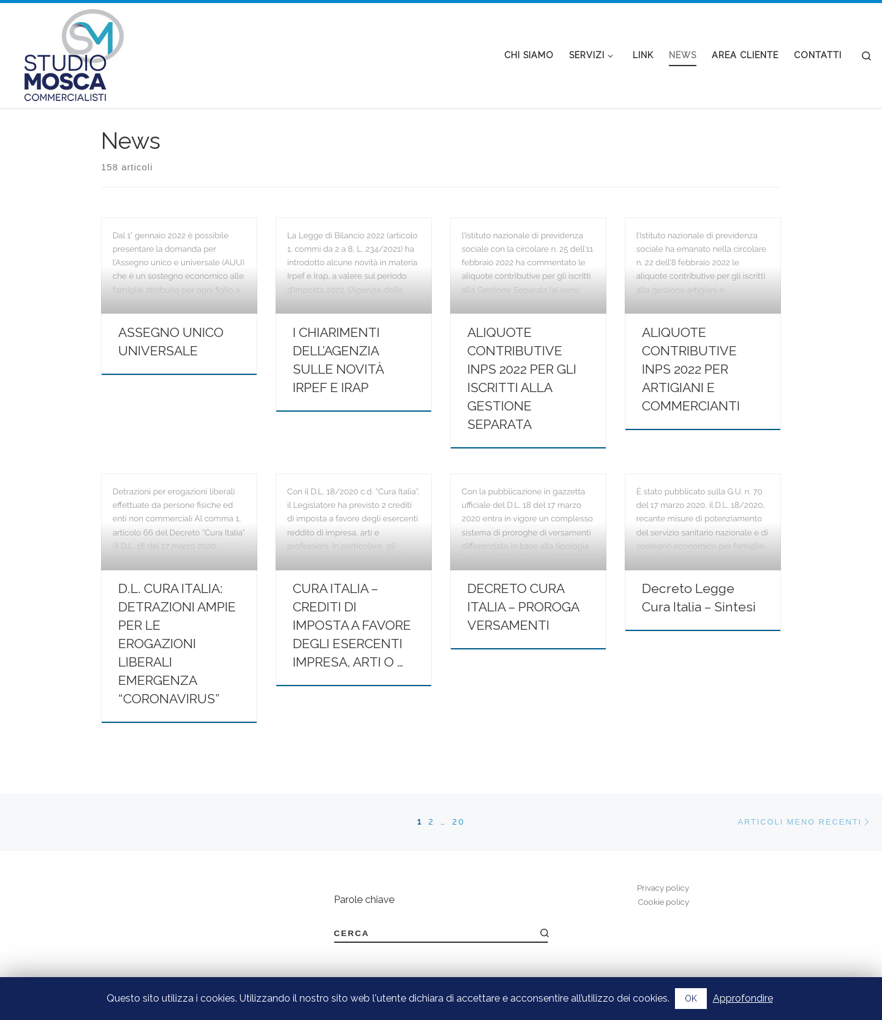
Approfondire (743, 998)
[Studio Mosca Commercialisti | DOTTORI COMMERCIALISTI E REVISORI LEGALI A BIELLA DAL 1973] (74, 53)
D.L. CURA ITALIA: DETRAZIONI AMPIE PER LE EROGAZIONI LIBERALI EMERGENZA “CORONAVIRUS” (177, 643)
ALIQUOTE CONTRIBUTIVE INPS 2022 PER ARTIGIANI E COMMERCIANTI (691, 369)
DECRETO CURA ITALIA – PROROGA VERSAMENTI (523, 607)
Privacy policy (663, 888)
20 (458, 821)
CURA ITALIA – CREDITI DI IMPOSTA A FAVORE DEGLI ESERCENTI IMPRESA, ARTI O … (352, 625)
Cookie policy (663, 902)
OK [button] (691, 998)
